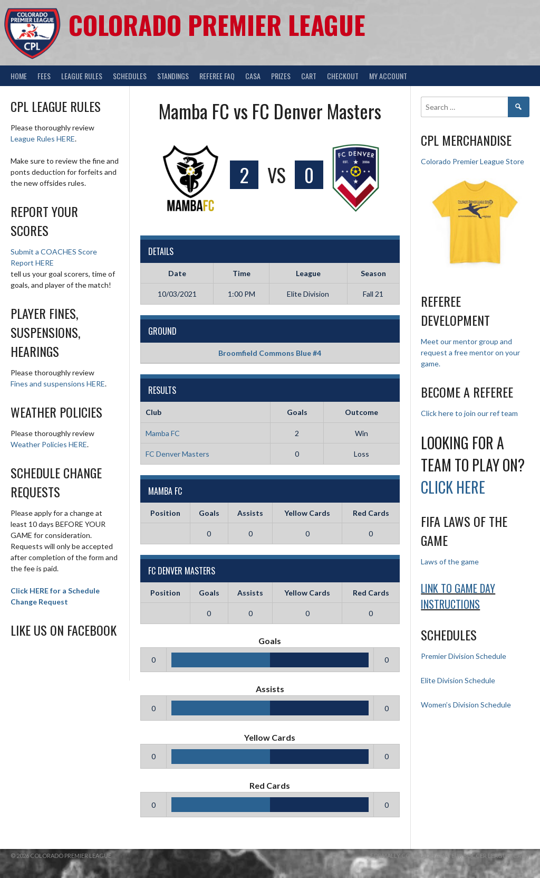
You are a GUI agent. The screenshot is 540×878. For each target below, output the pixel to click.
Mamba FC (163, 433)
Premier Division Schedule (463, 656)
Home (19, 75)
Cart (308, 75)
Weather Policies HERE (49, 444)
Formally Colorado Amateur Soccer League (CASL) (449, 855)
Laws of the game (450, 561)
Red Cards (371, 512)
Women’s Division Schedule (466, 704)
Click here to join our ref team (469, 413)
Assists (250, 512)
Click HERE (453, 487)
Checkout (343, 75)
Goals (209, 512)
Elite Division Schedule (458, 680)
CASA (253, 75)
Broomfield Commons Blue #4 (269, 352)
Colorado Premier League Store (472, 161)
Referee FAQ (217, 75)
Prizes (281, 75)
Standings (173, 75)
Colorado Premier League (217, 24)
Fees (44, 75)
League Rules (81, 75)
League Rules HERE (43, 138)
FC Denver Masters (177, 453)
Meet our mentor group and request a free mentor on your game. (470, 352)
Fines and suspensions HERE (58, 383)
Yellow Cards (307, 512)
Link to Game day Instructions (458, 596)
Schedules (130, 75)
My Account (388, 75)
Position (165, 512)
